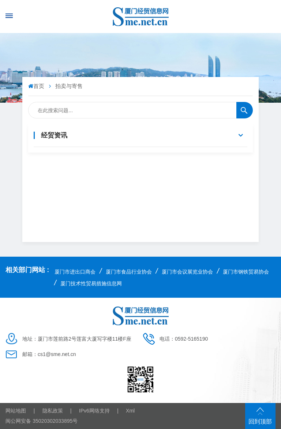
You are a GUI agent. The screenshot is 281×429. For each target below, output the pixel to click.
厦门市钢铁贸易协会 (246, 272)
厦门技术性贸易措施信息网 (91, 283)
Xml (130, 411)
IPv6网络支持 (94, 411)
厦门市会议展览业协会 (187, 272)
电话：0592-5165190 (184, 339)
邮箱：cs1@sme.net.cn (49, 354)
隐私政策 (52, 411)
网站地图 (15, 411)
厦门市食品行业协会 (129, 272)
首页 (37, 86)
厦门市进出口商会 (75, 272)
